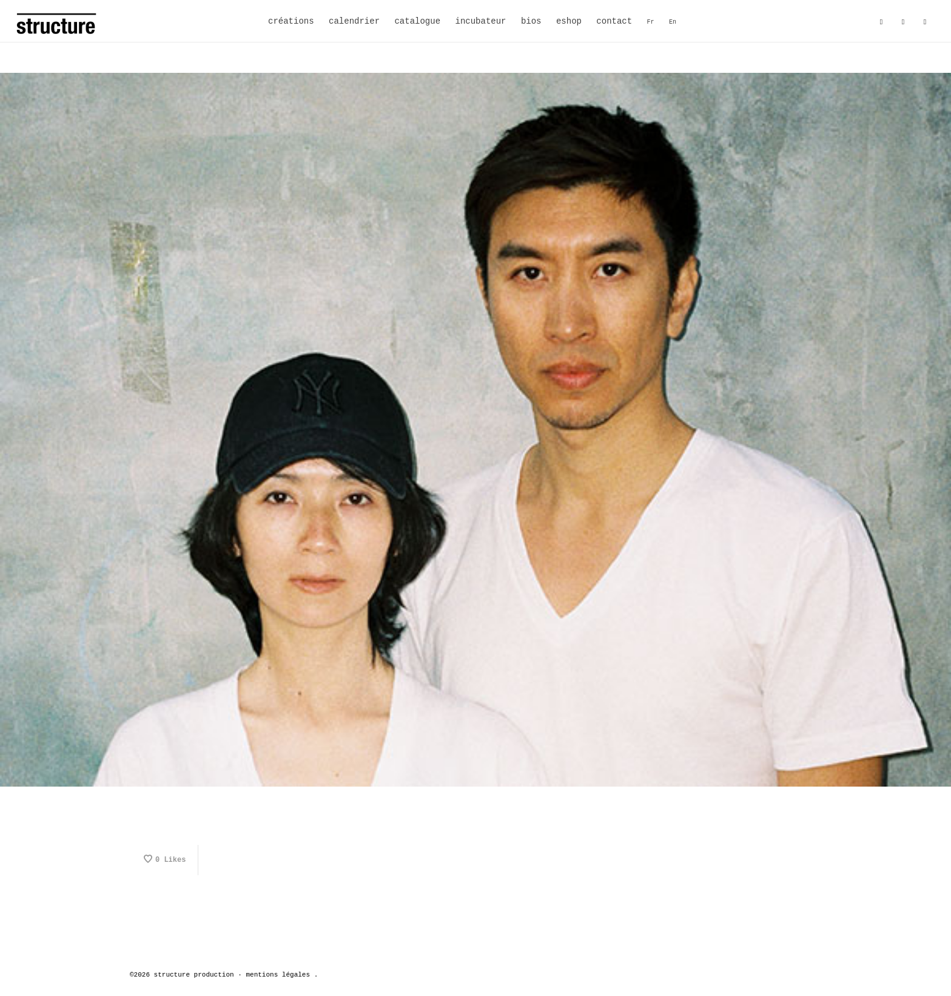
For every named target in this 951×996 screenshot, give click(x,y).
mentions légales (278, 974)
